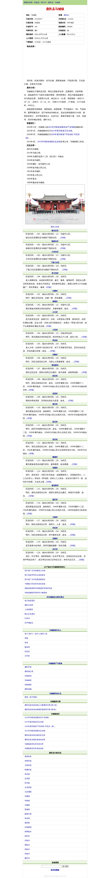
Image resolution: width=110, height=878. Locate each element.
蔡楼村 (55, 457)
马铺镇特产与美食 (55, 663)
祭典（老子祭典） (31, 697)
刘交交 (27, 651)
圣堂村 (55, 393)
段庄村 (55, 422)
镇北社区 (55, 230)
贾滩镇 (27, 809)
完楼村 (55, 538)
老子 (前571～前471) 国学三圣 (36, 634)
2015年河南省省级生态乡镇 (49, 142)
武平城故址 (29, 623)
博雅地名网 (28, 2)
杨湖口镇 (28, 814)
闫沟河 (27, 618)
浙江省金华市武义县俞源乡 (35, 575)
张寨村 (55, 468)
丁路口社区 (55, 262)
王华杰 (27, 656)
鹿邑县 (50, 2)
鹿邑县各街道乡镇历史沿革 (35, 735)
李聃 (26, 638)
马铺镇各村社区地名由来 (34, 748)
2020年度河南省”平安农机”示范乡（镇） (40, 726)
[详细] (63, 238)
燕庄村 (55, 499)
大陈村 (55, 517)
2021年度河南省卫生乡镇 (61, 131)
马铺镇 (57, 2)
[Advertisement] (55, 63)
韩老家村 (55, 365)
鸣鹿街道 (28, 770)
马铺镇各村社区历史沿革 (34, 744)
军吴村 (55, 340)
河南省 (36, 2)
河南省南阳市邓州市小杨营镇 (36, 593)
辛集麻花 (28, 680)
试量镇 (27, 796)
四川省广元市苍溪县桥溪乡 (35, 579)
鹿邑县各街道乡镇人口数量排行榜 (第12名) (41, 705)
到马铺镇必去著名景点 (55, 597)
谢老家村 (55, 485)
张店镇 (27, 818)
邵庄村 (55, 376)
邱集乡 (27, 854)
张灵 (26, 643)
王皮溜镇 (28, 792)
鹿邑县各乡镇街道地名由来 (35, 739)
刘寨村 (55, 355)
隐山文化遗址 (30, 614)
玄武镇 (27, 778)
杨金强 (27, 647)
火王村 (55, 312)
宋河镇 (27, 783)
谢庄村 (55, 404)
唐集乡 (27, 845)
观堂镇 (27, 823)
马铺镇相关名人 (55, 630)
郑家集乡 (28, 831)
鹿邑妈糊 (28, 689)
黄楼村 (55, 301)
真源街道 (28, 756)
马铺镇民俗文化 (55, 693)
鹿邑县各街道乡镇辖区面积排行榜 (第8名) (40, 709)
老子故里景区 (30, 601)
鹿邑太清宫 (55, 227)
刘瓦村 (55, 528)
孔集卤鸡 (28, 676)
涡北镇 (27, 774)
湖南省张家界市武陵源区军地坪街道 (38, 588)
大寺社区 (55, 252)
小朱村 (55, 330)
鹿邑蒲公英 (29, 671)
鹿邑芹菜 (28, 667)
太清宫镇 (28, 787)
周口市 (43, 2)
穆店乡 (27, 858)
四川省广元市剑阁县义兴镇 (35, 570)
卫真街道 (28, 765)
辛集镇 (27, 801)
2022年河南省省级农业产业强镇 (61, 127)
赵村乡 (27, 836)
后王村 (55, 549)
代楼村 (55, 291)
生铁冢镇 (28, 827)
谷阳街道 (28, 761)
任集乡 (27, 840)
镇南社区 (55, 241)
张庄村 (55, 439)
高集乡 (27, 849)
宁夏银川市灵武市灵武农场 (35, 584)
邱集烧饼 (28, 685)
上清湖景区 (29, 609)
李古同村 (55, 273)
